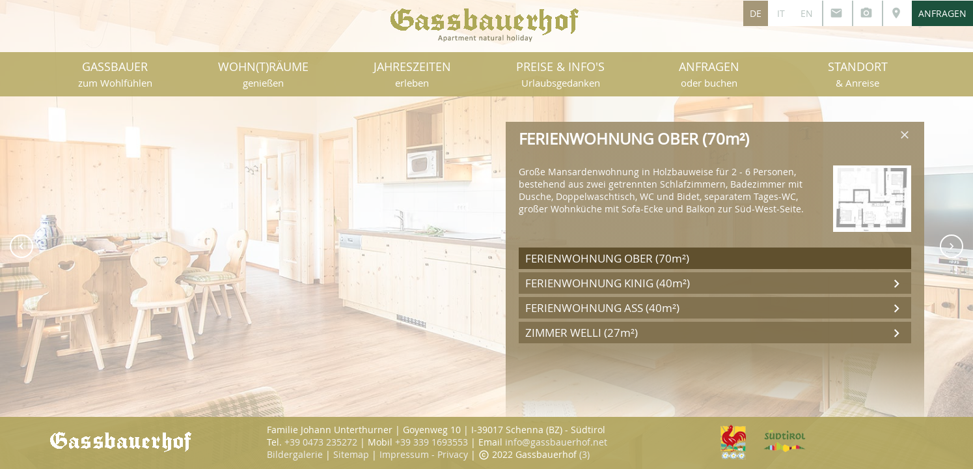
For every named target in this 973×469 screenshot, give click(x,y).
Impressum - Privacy (423, 454)
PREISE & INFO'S (560, 74)
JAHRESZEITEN (412, 74)
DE (755, 13)
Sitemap (351, 454)
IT (781, 13)
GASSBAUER (115, 74)
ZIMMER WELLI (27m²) (715, 333)
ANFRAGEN (942, 13)
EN (807, 13)
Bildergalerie (295, 454)
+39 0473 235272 (320, 442)
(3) (584, 454)
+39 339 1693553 (431, 442)
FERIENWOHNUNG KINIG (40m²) (715, 284)
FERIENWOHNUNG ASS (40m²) (715, 308)
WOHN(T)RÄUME (263, 74)
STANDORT (858, 74)
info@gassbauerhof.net (556, 442)
